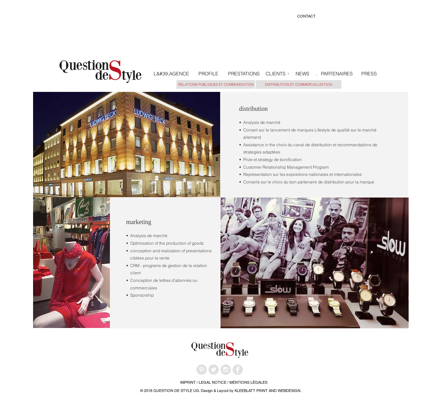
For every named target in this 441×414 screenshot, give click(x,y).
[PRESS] (369, 74)
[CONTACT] (306, 16)
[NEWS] (302, 74)
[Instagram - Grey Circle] (225, 369)
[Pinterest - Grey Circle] (201, 369)
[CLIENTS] (275, 74)
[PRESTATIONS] (244, 74)
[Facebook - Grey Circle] (238, 369)
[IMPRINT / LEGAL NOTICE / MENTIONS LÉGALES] (223, 382)
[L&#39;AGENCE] (171, 74)
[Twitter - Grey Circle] (213, 369)
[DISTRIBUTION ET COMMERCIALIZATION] (298, 84)
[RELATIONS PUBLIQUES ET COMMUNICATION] (215, 84)
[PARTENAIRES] (337, 74)
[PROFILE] (208, 74)
